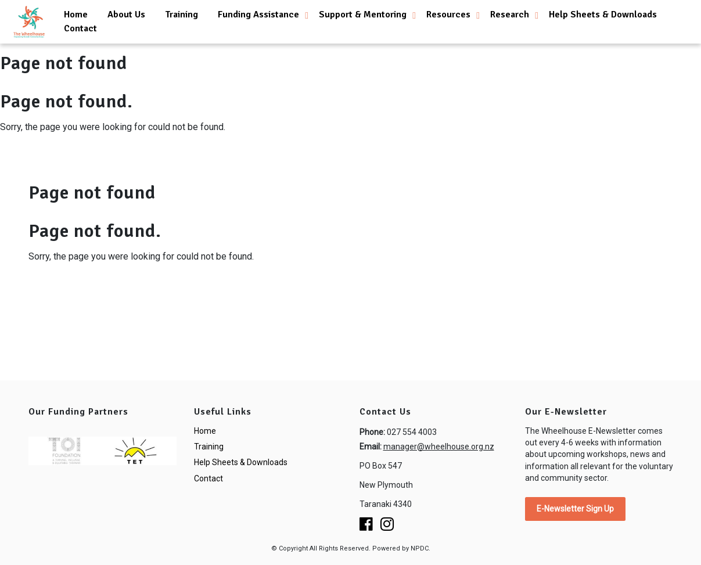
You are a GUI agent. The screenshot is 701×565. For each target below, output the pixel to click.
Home (76, 14)
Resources (448, 14)
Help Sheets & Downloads (603, 14)
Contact (80, 28)
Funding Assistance (258, 14)
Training (181, 14)
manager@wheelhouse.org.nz (438, 446)
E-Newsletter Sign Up (575, 508)
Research (509, 14)
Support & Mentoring (363, 14)
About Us (126, 14)
